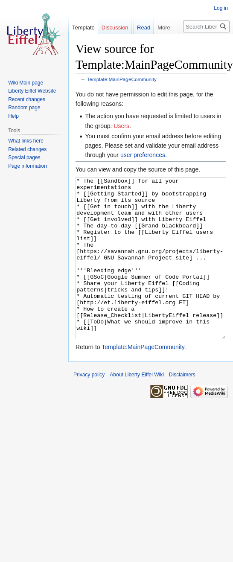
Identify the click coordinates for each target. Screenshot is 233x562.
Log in (221, 8)
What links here (26, 141)
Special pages (24, 157)
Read (139, 44)
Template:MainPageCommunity (122, 79)
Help (13, 116)
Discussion (115, 27)
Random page (24, 108)
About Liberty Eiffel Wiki (137, 407)
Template (83, 27)
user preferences (142, 154)
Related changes (27, 149)
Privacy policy (89, 407)
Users (121, 125)
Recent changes (26, 99)
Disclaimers (182, 407)
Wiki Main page (25, 83)
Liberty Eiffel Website (32, 91)
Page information (27, 166)
